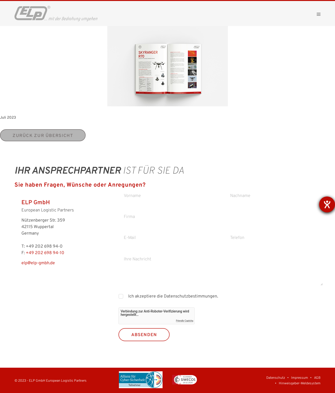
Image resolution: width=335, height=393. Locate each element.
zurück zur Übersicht (43, 136)
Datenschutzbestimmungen (197, 296)
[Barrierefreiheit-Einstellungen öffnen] (327, 204)
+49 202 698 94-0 (36, 246)
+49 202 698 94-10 (37, 253)
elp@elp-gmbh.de (31, 263)
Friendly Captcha (192, 320)
